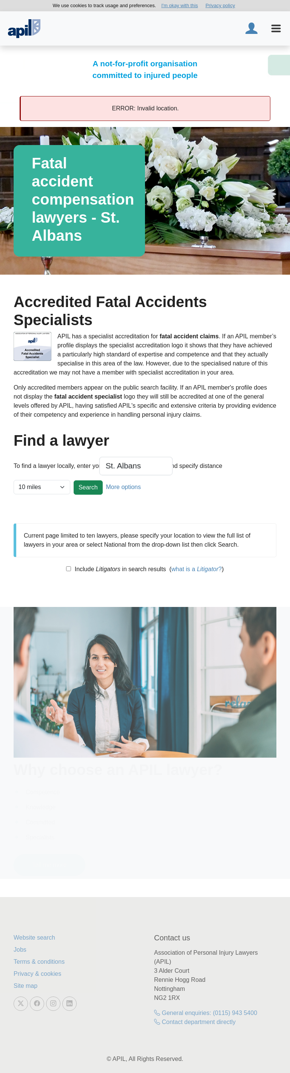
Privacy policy (220, 5)
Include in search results (119, 569)
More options (123, 487)
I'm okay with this (179, 5)
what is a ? (196, 569)
